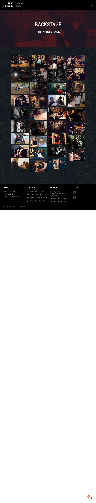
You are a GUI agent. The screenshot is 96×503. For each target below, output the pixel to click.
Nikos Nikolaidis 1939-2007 (59, 198)
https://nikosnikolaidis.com (39, 201)
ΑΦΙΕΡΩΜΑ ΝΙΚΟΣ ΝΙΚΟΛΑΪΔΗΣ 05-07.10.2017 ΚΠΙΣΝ (11, 194)
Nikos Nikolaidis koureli (58, 201)
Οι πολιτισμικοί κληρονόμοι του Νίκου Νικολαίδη (58, 193)
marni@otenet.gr (35, 195)
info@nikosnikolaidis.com (38, 198)
